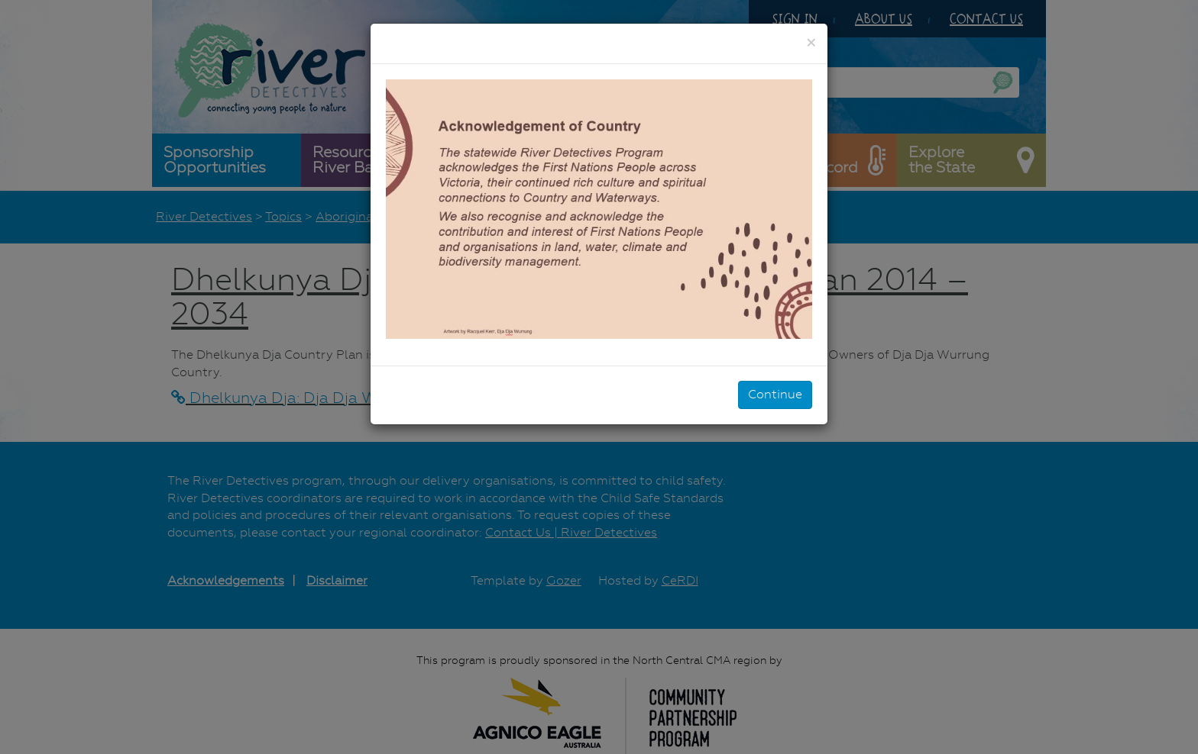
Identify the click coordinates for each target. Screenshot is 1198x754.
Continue (775, 394)
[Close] (811, 43)
